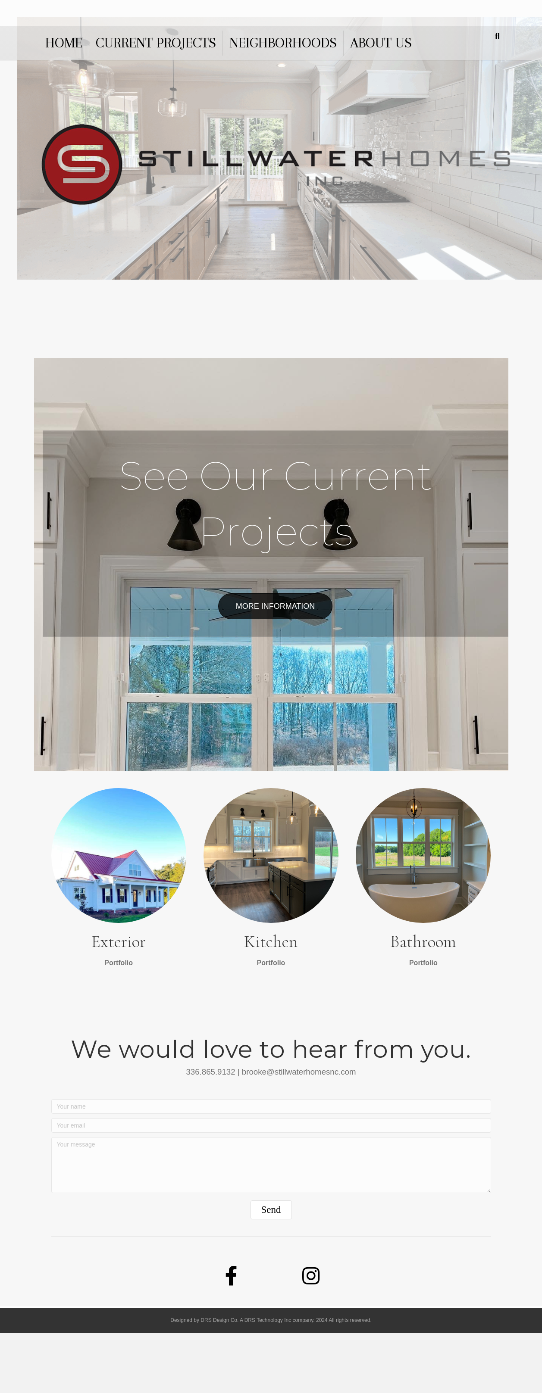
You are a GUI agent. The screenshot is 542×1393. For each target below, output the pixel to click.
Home (63, 42)
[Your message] (271, 1225)
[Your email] (271, 1185)
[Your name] (271, 1166)
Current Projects (156, 42)
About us (381, 42)
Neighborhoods (283, 42)
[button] (271, 1269)
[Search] (497, 36)
